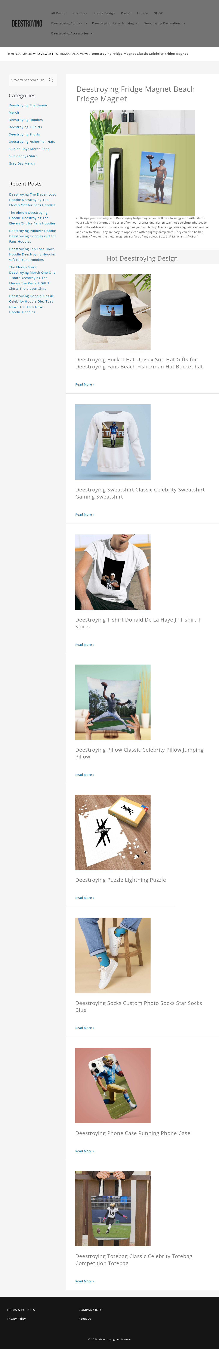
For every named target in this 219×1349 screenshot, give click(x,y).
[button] (68, 23)
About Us (85, 1319)
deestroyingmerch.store (115, 1339)
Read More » (85, 384)
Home (11, 54)
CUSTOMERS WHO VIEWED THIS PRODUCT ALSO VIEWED (53, 54)
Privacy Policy (16, 1319)
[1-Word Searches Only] (28, 80)
